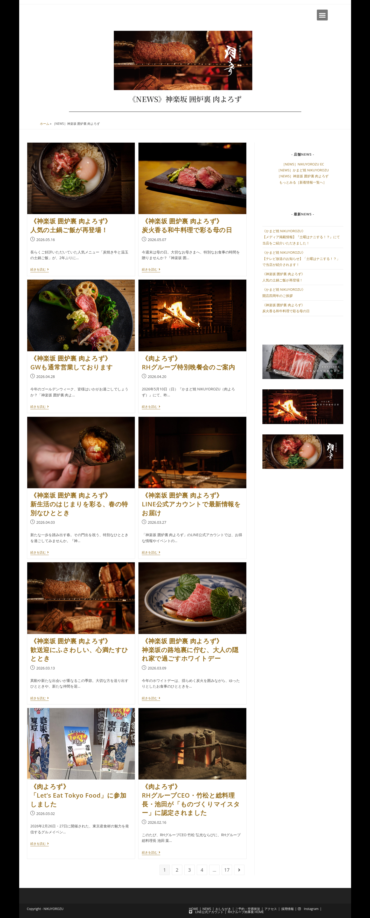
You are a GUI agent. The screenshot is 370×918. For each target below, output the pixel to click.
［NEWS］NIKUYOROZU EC (303, 164)
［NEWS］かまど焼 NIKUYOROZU (303, 170)
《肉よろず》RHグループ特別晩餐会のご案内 (188, 362)
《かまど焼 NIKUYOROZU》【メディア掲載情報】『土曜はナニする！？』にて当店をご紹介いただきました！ (301, 237)
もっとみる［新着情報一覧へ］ (302, 182)
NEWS (207, 909)
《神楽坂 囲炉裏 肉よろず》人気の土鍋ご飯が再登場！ (70, 225)
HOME (193, 909)
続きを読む (39, 270)
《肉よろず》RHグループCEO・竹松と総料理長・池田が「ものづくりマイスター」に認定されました (191, 799)
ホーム (44, 123)
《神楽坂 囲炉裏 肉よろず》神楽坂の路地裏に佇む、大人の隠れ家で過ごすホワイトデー (190, 649)
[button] (322, 15)
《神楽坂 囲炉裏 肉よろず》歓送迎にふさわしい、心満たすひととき (79, 649)
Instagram (308, 909)
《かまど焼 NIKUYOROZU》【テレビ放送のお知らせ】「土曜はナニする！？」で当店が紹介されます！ (301, 258)
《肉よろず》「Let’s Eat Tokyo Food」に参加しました (78, 795)
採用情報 (287, 909)
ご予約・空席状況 (247, 909)
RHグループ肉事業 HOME (246, 912)
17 (227, 870)
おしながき (223, 909)
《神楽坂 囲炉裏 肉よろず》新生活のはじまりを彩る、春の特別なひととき (79, 504)
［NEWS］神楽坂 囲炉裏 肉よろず (303, 176)
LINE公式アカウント (206, 912)
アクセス (270, 909)
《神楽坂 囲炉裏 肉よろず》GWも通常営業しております (71, 362)
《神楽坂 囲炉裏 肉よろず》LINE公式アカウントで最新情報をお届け (191, 504)
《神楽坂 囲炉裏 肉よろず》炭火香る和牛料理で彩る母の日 (187, 225)
